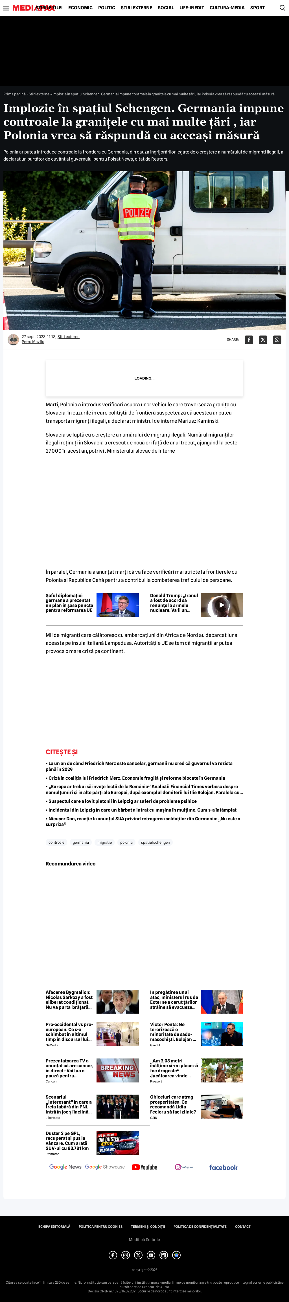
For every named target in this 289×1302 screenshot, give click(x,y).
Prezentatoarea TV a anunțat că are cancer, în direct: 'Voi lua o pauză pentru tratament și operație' (69, 1068)
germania (81, 842)
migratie (104, 842)
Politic (106, 8)
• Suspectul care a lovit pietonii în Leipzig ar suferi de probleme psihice (121, 801)
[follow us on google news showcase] (105, 1167)
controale (56, 842)
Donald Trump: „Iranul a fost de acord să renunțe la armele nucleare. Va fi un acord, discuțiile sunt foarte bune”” (174, 603)
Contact (243, 1227)
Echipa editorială (54, 1227)
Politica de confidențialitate (200, 1227)
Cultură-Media (227, 8)
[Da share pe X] (263, 340)
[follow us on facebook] (223, 1168)
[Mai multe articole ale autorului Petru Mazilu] (13, 339)
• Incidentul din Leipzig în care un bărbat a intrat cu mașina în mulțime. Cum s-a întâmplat (141, 810)
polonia (126, 842)
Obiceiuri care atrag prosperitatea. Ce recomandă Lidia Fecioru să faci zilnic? (173, 1104)
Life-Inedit (191, 8)
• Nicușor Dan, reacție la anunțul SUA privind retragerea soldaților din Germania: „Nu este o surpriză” (143, 821)
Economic (80, 8)
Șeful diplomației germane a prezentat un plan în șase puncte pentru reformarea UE (69, 603)
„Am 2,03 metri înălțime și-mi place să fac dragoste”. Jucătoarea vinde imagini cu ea (174, 1068)
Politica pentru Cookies (100, 1227)
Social (166, 8)
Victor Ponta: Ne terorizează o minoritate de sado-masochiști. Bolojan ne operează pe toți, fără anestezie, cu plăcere (174, 1032)
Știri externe (136, 8)
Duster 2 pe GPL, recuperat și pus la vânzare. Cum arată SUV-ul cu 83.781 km (67, 1141)
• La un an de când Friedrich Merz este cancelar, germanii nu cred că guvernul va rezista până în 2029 (139, 766)
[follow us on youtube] (144, 1167)
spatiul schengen (155, 842)
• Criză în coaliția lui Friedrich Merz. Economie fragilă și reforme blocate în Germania (135, 778)
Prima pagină (14, 94)
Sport (257, 8)
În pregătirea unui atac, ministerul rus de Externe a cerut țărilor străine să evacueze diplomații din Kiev (174, 1000)
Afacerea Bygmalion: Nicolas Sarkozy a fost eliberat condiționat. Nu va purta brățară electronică (69, 1000)
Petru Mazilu (33, 341)
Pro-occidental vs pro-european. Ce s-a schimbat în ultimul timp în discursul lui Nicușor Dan (69, 1032)
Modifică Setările (144, 1239)
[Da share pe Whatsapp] (277, 340)
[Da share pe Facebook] (249, 340)
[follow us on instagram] (184, 1167)
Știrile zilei (49, 8)
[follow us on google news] (65, 1167)
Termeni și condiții (148, 1227)
